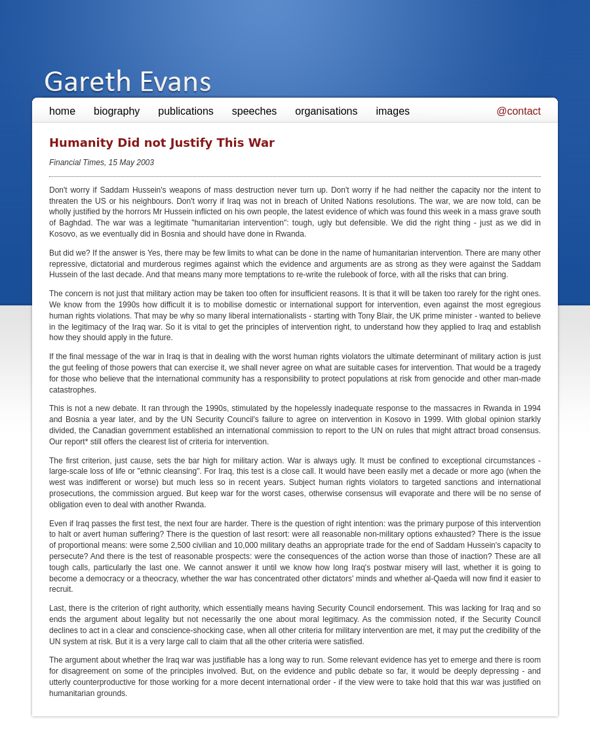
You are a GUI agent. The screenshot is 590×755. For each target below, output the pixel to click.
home (62, 111)
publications (186, 111)
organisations (326, 111)
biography (117, 111)
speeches (254, 111)
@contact (518, 111)
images (393, 111)
